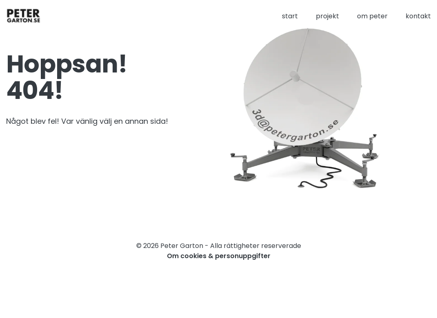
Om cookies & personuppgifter (219, 256)
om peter (372, 16)
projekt (327, 16)
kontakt (418, 16)
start (290, 16)
